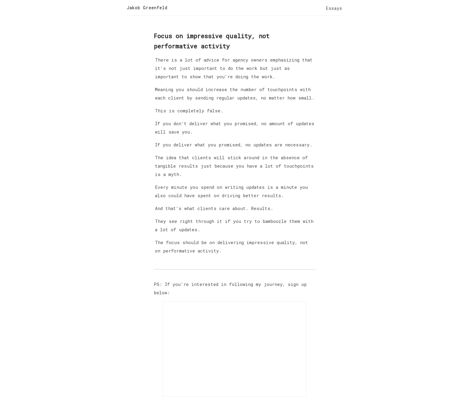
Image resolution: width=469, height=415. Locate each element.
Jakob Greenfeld (147, 7)
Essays (334, 8)
